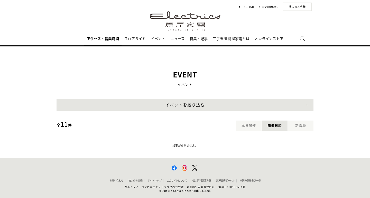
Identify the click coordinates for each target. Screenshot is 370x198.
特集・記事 (199, 39)
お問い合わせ (116, 180)
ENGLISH (248, 7)
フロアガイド (135, 39)
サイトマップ (154, 180)
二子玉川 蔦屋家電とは (231, 39)
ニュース (177, 39)
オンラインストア (269, 39)
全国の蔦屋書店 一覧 (250, 180)
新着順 (300, 125)
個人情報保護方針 (201, 180)
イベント (158, 39)
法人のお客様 (297, 6)
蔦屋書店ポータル (225, 180)
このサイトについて (176, 180)
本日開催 (249, 125)
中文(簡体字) (270, 7)
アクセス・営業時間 (103, 39)
